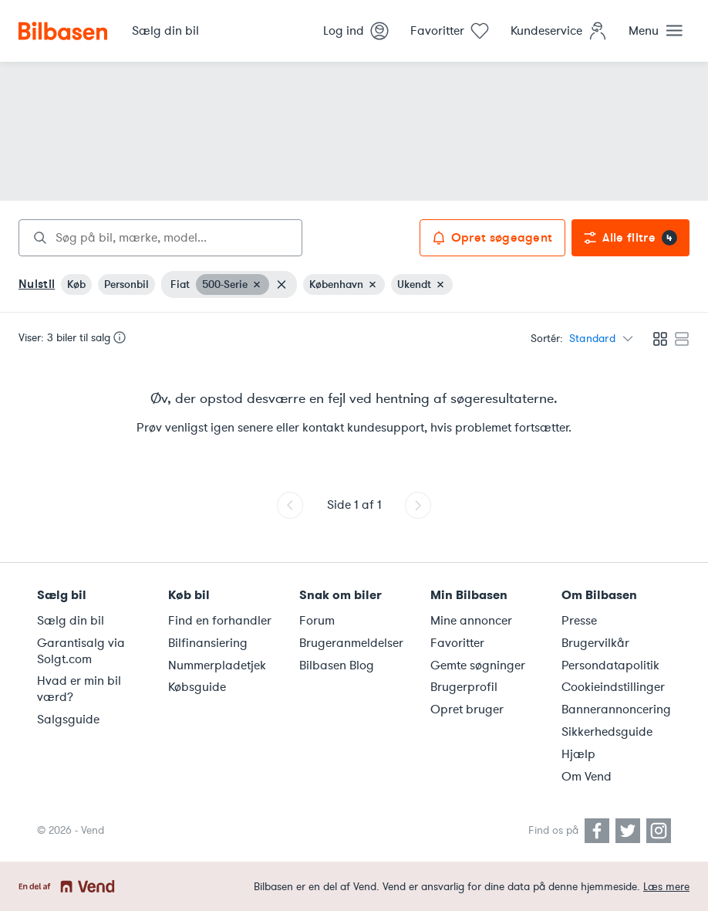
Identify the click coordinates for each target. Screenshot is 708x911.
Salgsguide (68, 719)
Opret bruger (467, 709)
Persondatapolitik (610, 665)
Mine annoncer (471, 620)
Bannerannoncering (616, 709)
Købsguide (197, 687)
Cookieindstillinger (613, 687)
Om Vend (586, 776)
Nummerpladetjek (217, 665)
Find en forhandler (219, 620)
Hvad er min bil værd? (79, 689)
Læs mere (666, 886)
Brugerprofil (463, 687)
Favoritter (457, 643)
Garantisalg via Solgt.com (81, 651)
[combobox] (160, 237)
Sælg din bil (70, 620)
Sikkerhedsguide (606, 731)
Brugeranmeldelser (351, 643)
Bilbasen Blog (336, 665)
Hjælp (578, 754)
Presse (579, 620)
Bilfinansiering (208, 643)
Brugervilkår (595, 643)
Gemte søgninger (477, 665)
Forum (317, 620)
